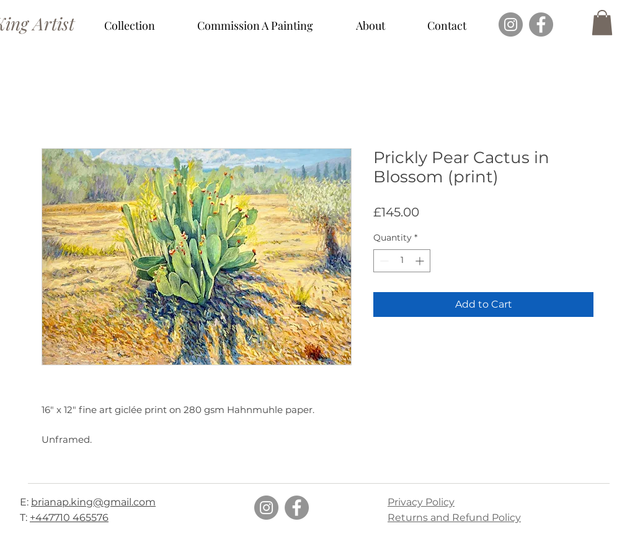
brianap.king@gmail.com (93, 502)
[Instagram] (511, 24)
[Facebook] (541, 24)
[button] (130, 25)
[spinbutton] (402, 261)
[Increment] (421, 261)
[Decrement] (383, 261)
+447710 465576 (69, 517)
